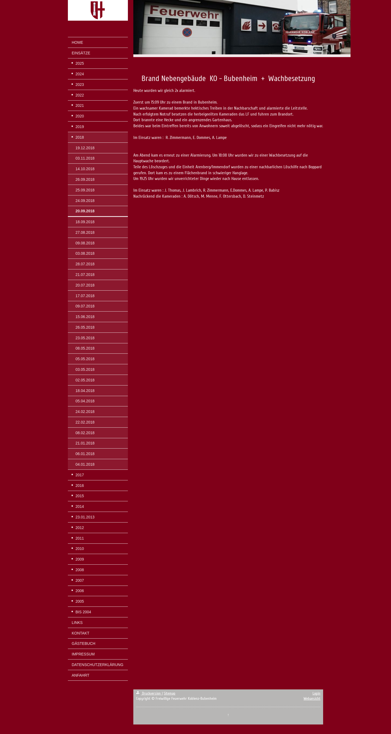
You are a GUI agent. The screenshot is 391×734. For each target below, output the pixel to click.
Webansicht (312, 698)
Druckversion (149, 693)
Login (316, 693)
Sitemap (169, 693)
